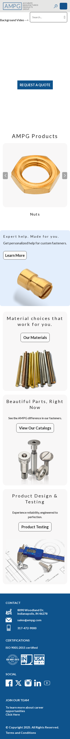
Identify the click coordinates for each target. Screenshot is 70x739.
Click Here (13, 714)
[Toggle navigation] (63, 6)
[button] (64, 175)
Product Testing (35, 527)
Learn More (15, 255)
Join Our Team (17, 700)
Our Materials (35, 337)
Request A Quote (35, 85)
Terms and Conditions (21, 732)
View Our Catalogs (35, 428)
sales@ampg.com (29, 620)
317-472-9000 (26, 628)
